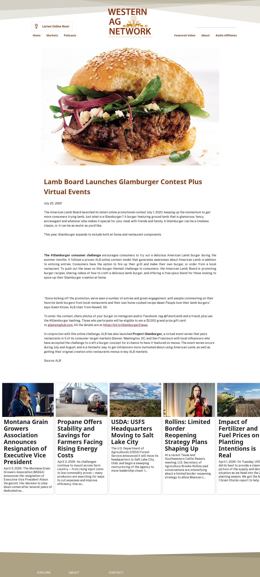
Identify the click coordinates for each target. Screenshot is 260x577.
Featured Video (184, 35)
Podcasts (70, 35)
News (36, 35)
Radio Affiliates (226, 35)
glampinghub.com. (60, 325)
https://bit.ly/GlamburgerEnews (125, 325)
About (205, 35)
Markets (52, 35)
